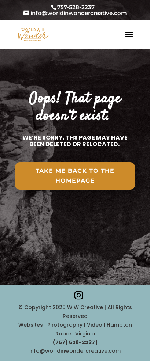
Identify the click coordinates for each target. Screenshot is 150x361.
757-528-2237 (76, 7)
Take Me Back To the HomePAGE (75, 175)
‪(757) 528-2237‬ (74, 342)
